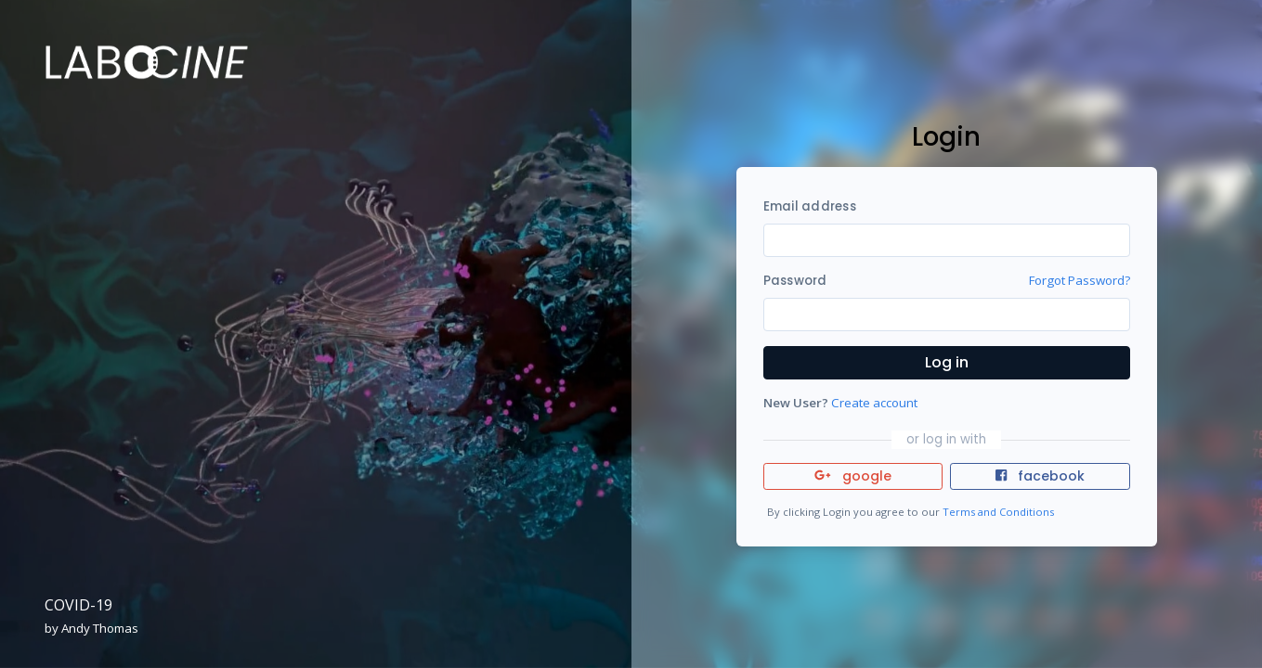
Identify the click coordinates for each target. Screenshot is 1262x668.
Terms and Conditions (998, 512)
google (852, 476)
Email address (809, 206)
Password (795, 280)
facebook (1040, 476)
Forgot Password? (1079, 280)
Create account (874, 402)
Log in (947, 362)
